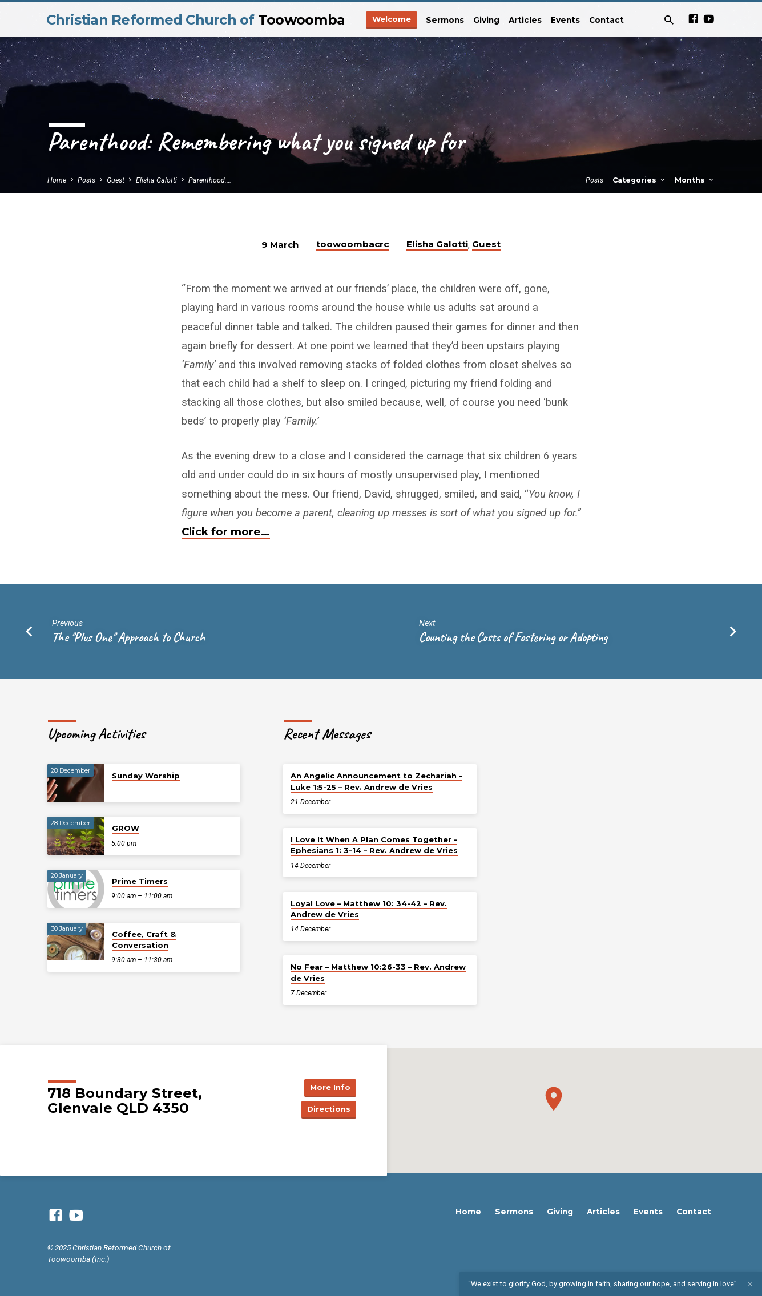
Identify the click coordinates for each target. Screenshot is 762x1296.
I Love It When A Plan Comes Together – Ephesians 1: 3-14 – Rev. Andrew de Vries (374, 845)
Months (695, 180)
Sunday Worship (146, 775)
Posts (86, 180)
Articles (525, 20)
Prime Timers (140, 881)
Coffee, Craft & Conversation (144, 940)
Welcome (391, 18)
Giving (486, 20)
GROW (125, 828)
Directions (327, 1109)
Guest (115, 180)
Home (56, 180)
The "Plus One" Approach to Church (128, 637)
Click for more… (226, 531)
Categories (639, 180)
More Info (327, 1086)
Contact (606, 20)
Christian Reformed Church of (195, 19)
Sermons (445, 20)
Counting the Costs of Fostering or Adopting (513, 637)
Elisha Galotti (156, 180)
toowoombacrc (352, 244)
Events (565, 20)
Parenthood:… (209, 180)
